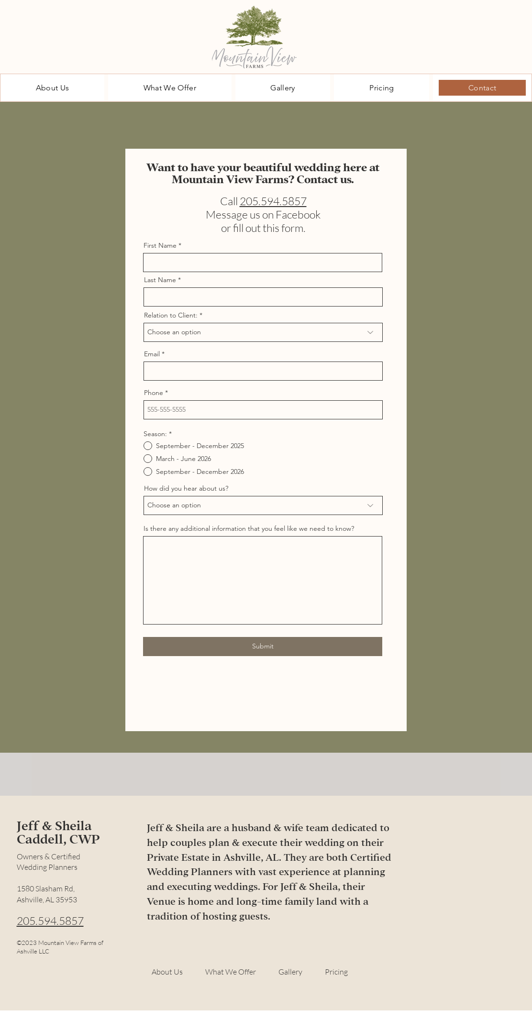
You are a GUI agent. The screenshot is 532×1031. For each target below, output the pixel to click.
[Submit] (262, 646)
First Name (160, 245)
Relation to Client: (171, 315)
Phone (153, 392)
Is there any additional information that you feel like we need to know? (249, 528)
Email (152, 354)
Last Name (160, 279)
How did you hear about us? (186, 488)
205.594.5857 (273, 201)
